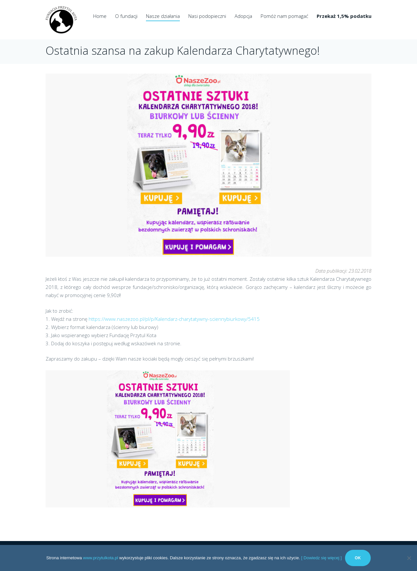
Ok (358, 558)
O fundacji (126, 16)
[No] (409, 558)
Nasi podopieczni (207, 16)
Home (100, 16)
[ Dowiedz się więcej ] (321, 557)
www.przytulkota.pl (100, 557)
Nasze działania (163, 16)
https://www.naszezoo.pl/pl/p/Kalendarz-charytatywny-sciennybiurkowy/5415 (174, 319)
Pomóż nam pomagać (284, 16)
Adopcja (243, 16)
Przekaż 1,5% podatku (344, 16)
